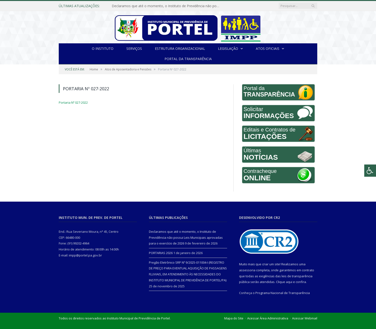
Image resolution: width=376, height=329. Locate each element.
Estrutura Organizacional (180, 48)
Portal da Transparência (188, 59)
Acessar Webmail (304, 318)
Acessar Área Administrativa (267, 318)
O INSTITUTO (102, 48)
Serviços (134, 48)
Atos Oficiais (267, 48)
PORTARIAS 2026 (161, 253)
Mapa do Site (233, 318)
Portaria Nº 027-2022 (73, 102)
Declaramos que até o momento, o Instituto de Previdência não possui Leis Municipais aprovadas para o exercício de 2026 (167, 6)
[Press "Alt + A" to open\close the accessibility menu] (370, 170)
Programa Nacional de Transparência (282, 293)
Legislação (228, 48)
